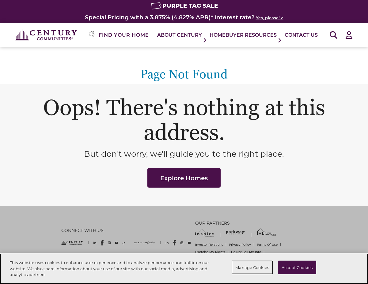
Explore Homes (184, 178)
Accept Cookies (297, 267)
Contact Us (301, 35)
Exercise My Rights (210, 252)
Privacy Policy (240, 244)
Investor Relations (209, 244)
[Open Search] (333, 35)
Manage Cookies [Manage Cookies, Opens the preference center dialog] (252, 267)
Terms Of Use (267, 244)
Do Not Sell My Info (246, 252)
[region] (184, 268)
